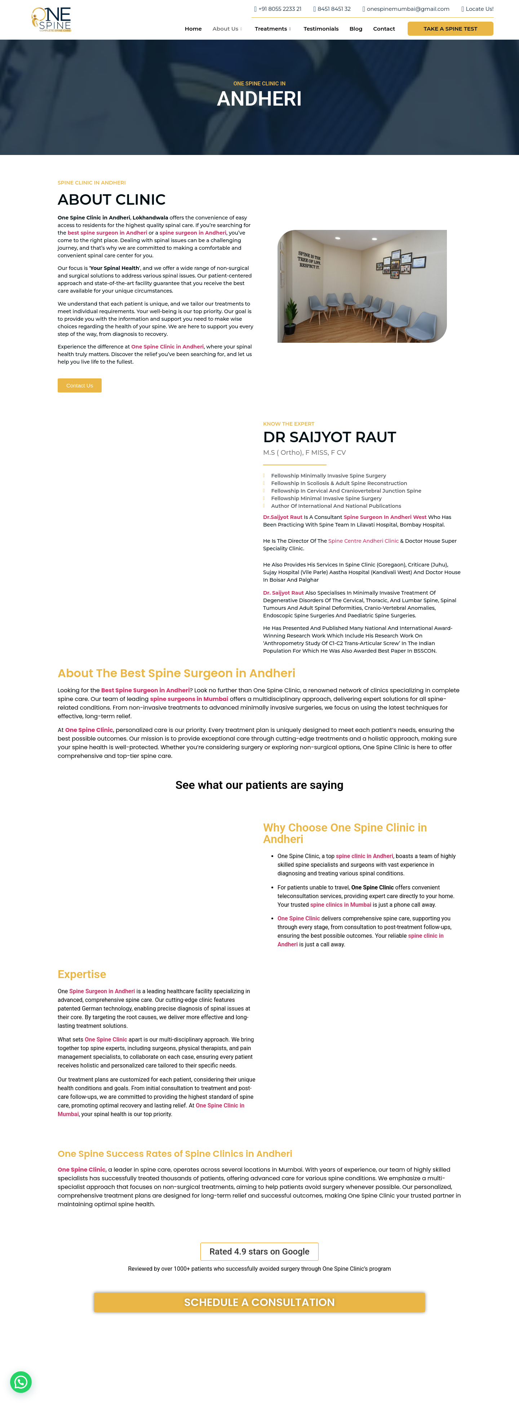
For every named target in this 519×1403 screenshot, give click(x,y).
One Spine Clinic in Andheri (167, 346)
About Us (227, 28)
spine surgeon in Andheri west (385, 517)
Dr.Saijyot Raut (282, 517)
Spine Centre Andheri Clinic (363, 541)
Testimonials (320, 28)
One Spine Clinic (299, 918)
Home (193, 28)
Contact (384, 28)
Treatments (272, 28)
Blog (356, 28)
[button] (259, 1252)
